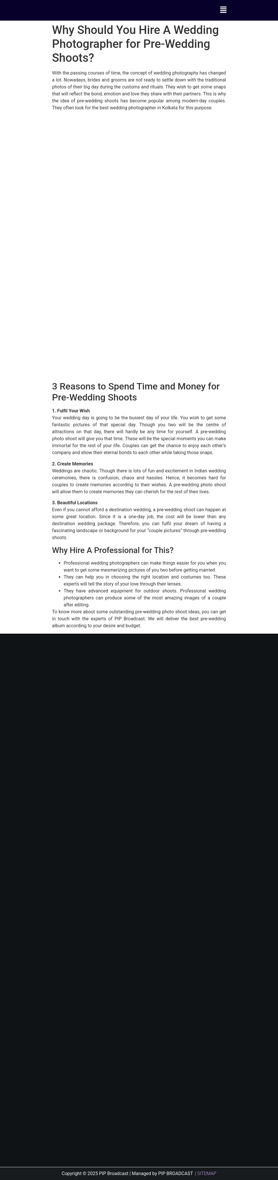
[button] (223, 10)
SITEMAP (206, 1173)
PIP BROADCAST (175, 1173)
